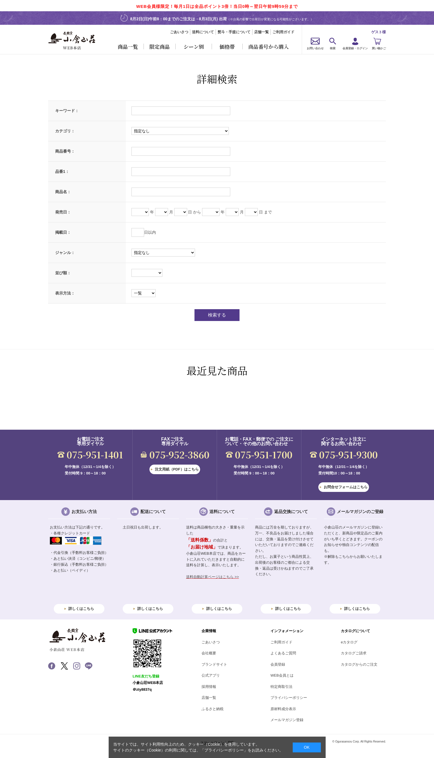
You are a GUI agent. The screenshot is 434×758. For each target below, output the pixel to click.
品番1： (62, 171)
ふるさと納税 (212, 709)
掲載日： (63, 232)
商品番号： (65, 151)
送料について (203, 32)
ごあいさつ (179, 32)
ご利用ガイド (283, 32)
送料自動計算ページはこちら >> (212, 577)
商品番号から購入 (268, 46)
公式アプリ (211, 675)
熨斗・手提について (234, 32)
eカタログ (349, 642)
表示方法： (65, 293)
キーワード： (67, 110)
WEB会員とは (282, 675)
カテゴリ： (65, 131)
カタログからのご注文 (359, 664)
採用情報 (209, 687)
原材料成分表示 (283, 709)
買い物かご (379, 48)
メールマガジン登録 (286, 720)
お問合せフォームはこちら (346, 487)
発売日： (63, 212)
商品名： (63, 192)
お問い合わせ (315, 48)
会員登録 (277, 664)
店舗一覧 (261, 32)
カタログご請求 (353, 653)
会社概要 (209, 653)
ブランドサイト (214, 664)
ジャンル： (65, 252)
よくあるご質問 (283, 653)
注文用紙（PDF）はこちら (177, 469)
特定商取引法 (281, 687)
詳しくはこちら (81, 609)
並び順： (63, 273)
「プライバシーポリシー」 (224, 750)
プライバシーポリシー (288, 697)
